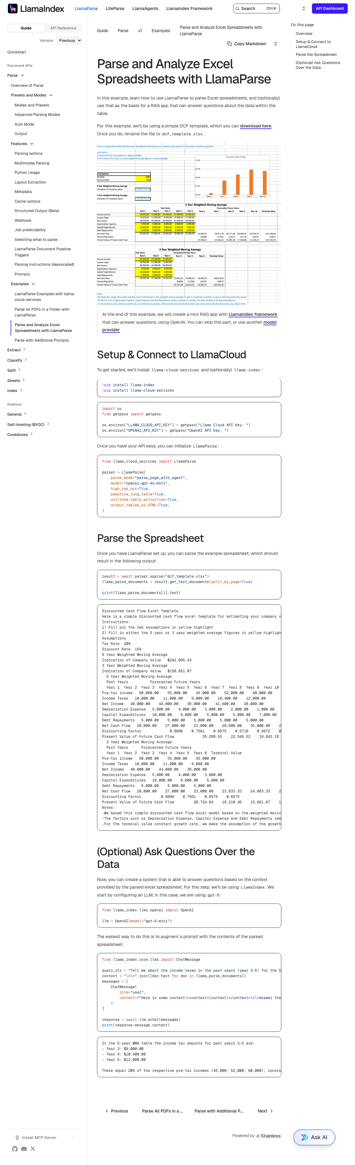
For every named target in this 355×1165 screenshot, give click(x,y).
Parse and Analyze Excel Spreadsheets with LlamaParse (221, 30)
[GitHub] (15, 1149)
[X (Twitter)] (32, 1149)
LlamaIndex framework (253, 314)
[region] (189, 717)
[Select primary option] (247, 44)
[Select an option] (300, 8)
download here (256, 126)
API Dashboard (330, 8)
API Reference (63, 28)
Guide (26, 28)
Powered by (256, 1136)
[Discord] (24, 1149)
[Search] (256, 8)
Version (46, 40)
